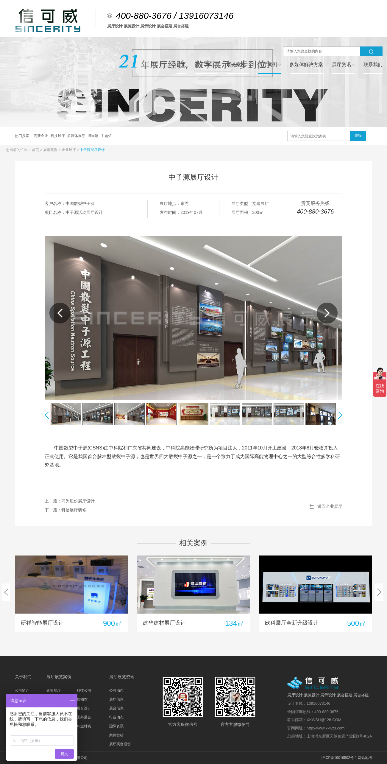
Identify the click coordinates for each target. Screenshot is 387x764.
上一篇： (70, 501)
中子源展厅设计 (92, 150)
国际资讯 (116, 726)
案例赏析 (116, 735)
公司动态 (116, 690)
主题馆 (106, 136)
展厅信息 (116, 699)
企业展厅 (69, 150)
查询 (358, 136)
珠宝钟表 (84, 726)
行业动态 (116, 717)
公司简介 (22, 690)
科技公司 (84, 690)
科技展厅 (58, 136)
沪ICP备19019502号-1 (339, 758)
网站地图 (365, 758)
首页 (36, 150)
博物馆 (93, 136)
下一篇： (65, 510)
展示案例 (50, 150)
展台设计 (84, 708)
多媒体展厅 (76, 136)
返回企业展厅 (329, 506)
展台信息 (116, 708)
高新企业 (41, 136)
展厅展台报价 (120, 744)
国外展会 (84, 717)
